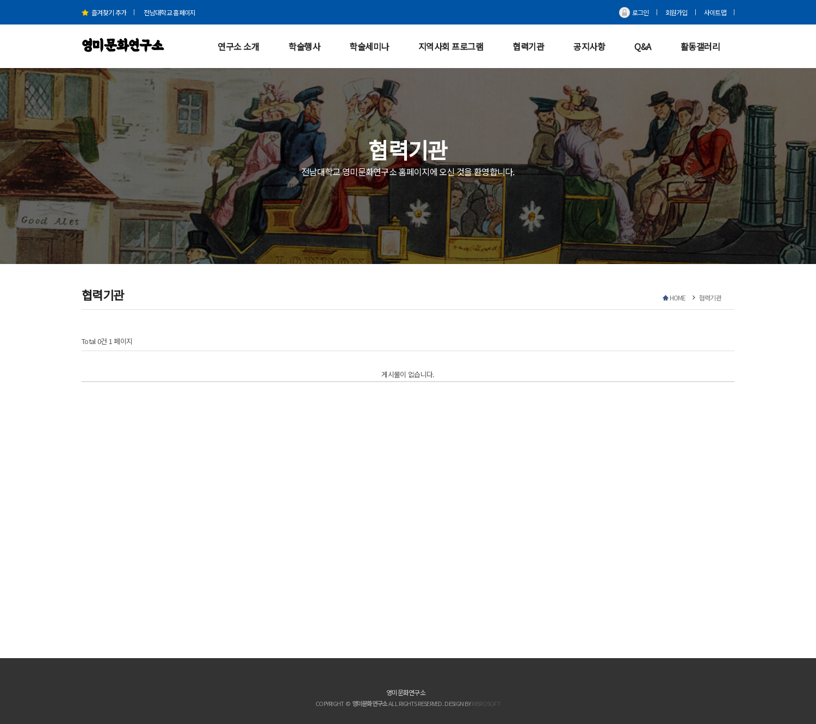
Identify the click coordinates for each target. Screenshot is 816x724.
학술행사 (304, 46)
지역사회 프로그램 (451, 46)
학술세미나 (369, 46)
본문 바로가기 (0, 0)
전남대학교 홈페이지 (169, 12)
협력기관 (528, 46)
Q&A (642, 46)
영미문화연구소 (122, 46)
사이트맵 (715, 12)
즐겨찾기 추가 (104, 12)
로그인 (640, 12)
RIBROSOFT (486, 703)
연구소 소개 (238, 46)
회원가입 (676, 12)
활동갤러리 (700, 46)
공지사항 (589, 46)
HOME (678, 297)
